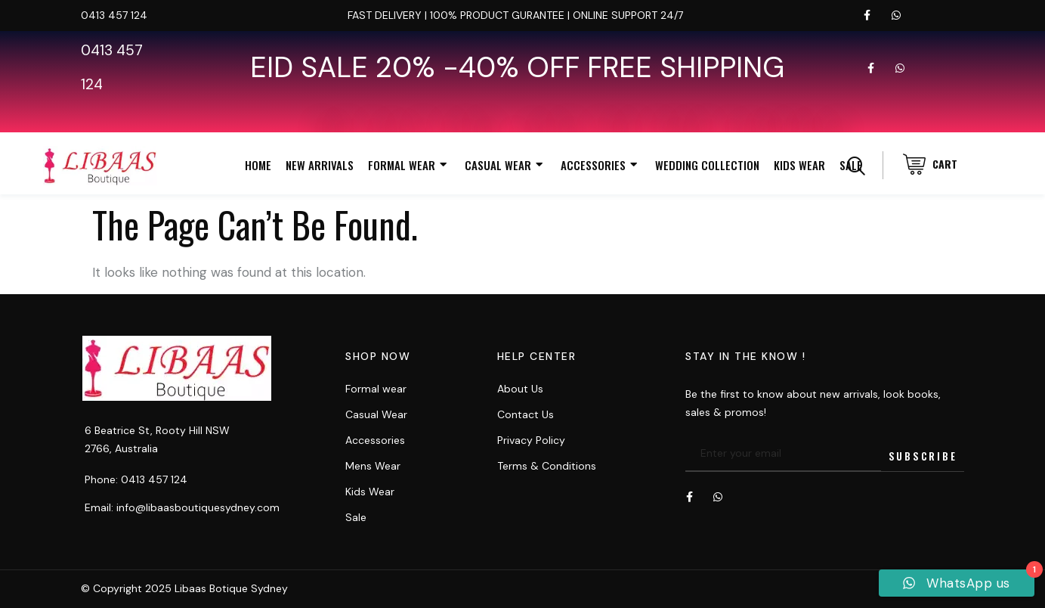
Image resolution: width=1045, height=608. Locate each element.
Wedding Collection (707, 165)
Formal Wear (409, 165)
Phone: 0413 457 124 (136, 479)
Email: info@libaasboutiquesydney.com (182, 507)
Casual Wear (505, 165)
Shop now (377, 356)
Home (258, 165)
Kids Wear (799, 165)
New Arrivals (320, 165)
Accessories (601, 165)
